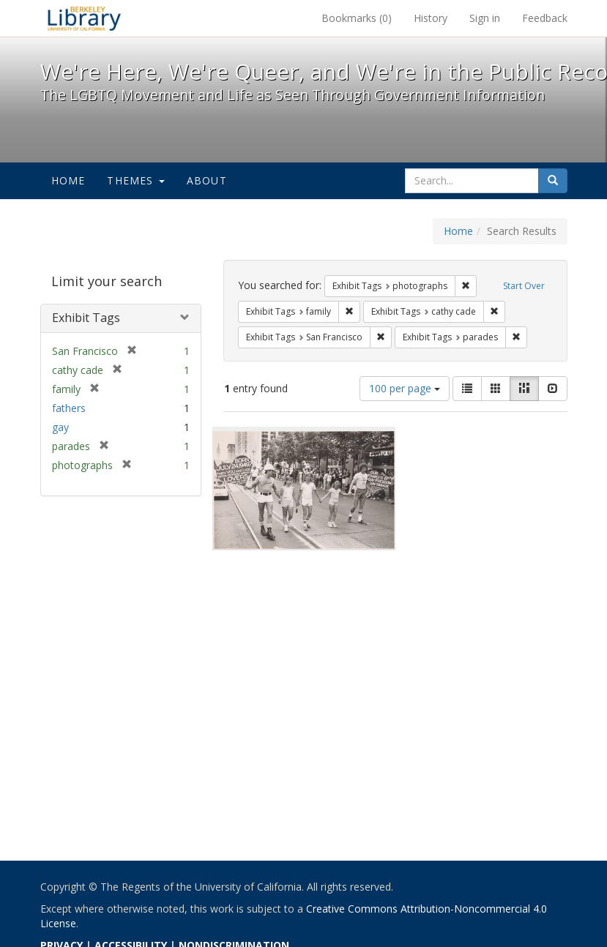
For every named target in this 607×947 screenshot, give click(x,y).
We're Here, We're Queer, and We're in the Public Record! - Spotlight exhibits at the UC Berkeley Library (84, 18)
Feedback (544, 18)
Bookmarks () (356, 18)
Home (68, 180)
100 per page (404, 388)
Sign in (484, 18)
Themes (135, 180)
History (430, 18)
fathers (69, 408)
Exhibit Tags (86, 318)
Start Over (524, 286)
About (207, 180)
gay (60, 427)
